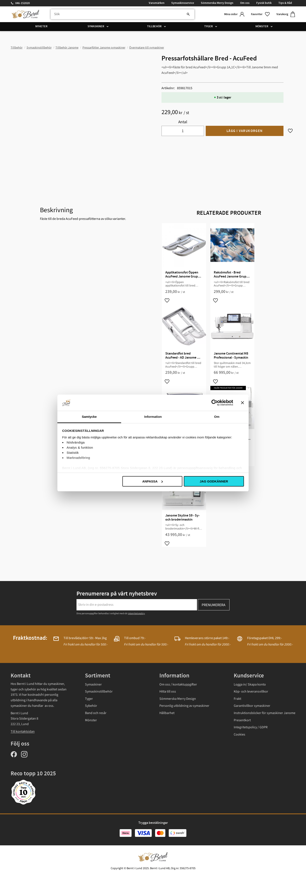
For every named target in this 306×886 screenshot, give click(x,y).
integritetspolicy (136, 613)
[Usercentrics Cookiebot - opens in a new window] (214, 402)
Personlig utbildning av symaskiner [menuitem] (184, 705)
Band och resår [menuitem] (95, 713)
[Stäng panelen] (242, 402)
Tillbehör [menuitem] (154, 27)
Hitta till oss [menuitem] (167, 691)
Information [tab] (153, 416)
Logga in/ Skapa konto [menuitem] (250, 684)
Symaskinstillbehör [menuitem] (99, 691)
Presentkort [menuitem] (242, 720)
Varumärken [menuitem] (156, 3)
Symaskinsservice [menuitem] (182, 3)
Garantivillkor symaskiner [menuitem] (252, 705)
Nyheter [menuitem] (41, 27)
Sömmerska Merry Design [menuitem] (217, 3)
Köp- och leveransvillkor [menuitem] (251, 691)
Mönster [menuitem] (261, 27)
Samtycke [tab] (89, 416)
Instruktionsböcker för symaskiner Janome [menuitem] (264, 713)
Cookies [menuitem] (239, 734)
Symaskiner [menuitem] (96, 27)
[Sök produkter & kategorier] (122, 14)
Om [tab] (216, 416)
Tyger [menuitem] (208, 27)
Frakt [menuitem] (237, 698)
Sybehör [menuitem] (91, 705)
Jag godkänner (214, 481)
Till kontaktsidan (23, 731)
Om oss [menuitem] (244, 3)
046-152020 (22, 3)
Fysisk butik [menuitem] (264, 3)
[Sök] (187, 14)
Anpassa (152, 481)
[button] (260, 14)
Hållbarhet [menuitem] (166, 713)
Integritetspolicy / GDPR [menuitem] (251, 727)
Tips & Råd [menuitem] (285, 3)
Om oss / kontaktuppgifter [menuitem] (178, 684)
